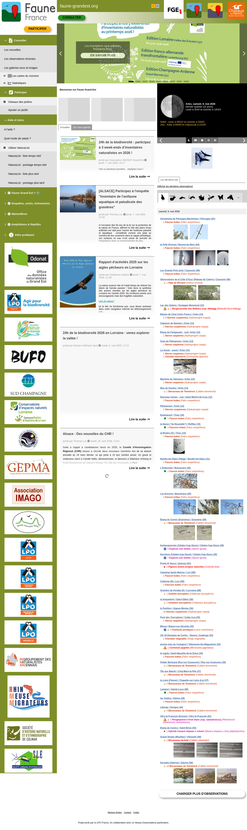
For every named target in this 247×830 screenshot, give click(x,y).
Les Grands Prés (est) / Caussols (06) (180, 270)
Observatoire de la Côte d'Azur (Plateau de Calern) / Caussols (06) (195, 279)
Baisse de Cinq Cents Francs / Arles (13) (181, 314)
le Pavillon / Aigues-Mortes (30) (176, 608)
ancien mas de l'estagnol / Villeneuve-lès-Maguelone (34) (190, 644)
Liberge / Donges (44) (171, 707)
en (157, 6)
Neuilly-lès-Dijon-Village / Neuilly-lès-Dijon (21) (185, 459)
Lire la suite (139, 176)
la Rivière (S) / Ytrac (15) (173, 433)
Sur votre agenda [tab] (81, 127)
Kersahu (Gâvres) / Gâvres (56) (176, 762)
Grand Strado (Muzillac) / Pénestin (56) (180, 737)
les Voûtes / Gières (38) (172, 698)
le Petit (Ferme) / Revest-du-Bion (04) (179, 244)
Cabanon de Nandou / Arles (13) (177, 323)
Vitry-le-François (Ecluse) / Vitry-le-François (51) (185, 716)
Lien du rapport (106, 301)
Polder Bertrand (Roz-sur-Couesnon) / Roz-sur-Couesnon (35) (193, 662)
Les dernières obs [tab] (169, 180)
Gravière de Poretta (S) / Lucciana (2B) (180, 590)
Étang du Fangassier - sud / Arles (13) (180, 332)
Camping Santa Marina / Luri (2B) (178, 572)
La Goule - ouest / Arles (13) (175, 350)
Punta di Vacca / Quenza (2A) (175, 563)
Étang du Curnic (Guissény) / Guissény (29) (183, 519)
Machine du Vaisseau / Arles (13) (177, 379)
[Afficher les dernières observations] (175, 186)
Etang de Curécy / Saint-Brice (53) (178, 728)
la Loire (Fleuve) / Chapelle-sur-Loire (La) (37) (184, 680)
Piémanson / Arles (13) (172, 406)
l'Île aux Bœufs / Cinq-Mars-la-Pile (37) (180, 671)
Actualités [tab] (65, 127)
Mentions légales (115, 812)
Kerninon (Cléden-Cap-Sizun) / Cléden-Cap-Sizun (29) (188, 554)
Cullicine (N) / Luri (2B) (172, 581)
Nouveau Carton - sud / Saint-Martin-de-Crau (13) (186, 397)
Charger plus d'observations (202, 793)
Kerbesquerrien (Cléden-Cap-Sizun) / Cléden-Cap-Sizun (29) (192, 545)
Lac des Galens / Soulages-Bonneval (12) (182, 305)
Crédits (136, 812)
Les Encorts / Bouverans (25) (175, 493)
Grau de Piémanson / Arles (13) (176, 341)
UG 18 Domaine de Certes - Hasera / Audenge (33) (186, 635)
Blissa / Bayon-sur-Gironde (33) (177, 626)
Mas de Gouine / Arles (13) (174, 388)
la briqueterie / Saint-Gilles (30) (176, 599)
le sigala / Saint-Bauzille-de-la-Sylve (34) (181, 653)
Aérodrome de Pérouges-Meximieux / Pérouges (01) (187, 218)
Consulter (71, 17)
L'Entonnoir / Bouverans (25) (175, 468)
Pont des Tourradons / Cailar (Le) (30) (180, 617)
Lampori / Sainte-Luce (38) (174, 689)
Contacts (127, 812)
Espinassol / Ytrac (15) (172, 415)
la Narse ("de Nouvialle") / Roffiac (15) (180, 424)
